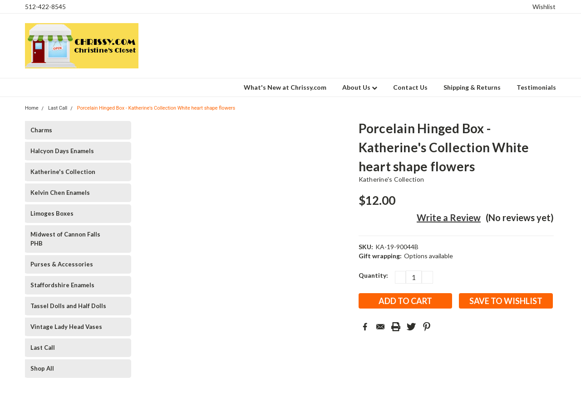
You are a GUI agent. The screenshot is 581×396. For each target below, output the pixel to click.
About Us (359, 87)
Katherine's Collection (62, 171)
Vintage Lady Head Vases (66, 326)
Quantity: (373, 275)
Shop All (42, 368)
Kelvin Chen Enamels (60, 192)
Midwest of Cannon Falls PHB (65, 239)
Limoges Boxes (52, 213)
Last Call (42, 347)
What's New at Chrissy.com (285, 87)
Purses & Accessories (61, 264)
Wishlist (544, 6)
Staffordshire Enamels (62, 285)
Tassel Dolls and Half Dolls (68, 305)
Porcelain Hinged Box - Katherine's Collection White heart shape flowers (156, 108)
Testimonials (536, 87)
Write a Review (449, 217)
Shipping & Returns (472, 87)
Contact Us (410, 87)
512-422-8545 (45, 6)
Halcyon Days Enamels (62, 151)
